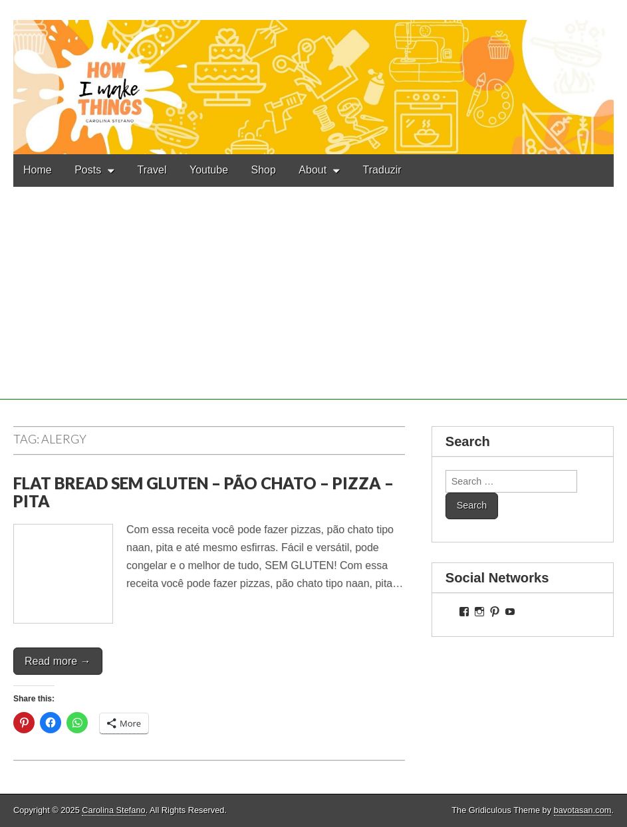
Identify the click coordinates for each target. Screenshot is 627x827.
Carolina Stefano (113, 810)
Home (37, 170)
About (312, 170)
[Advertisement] (313, 306)
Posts (87, 170)
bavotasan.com (583, 810)
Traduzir (382, 170)
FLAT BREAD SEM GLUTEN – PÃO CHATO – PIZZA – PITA (203, 491)
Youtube (208, 170)
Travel (152, 170)
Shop (263, 170)
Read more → (58, 661)
